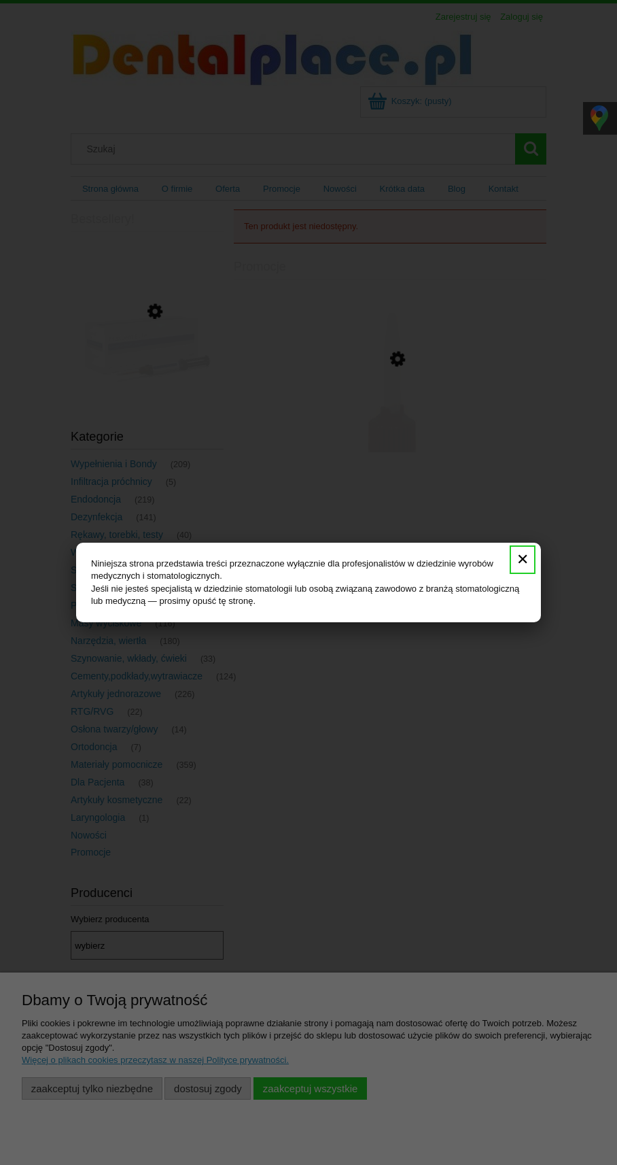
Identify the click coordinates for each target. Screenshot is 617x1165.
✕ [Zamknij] (522, 559)
